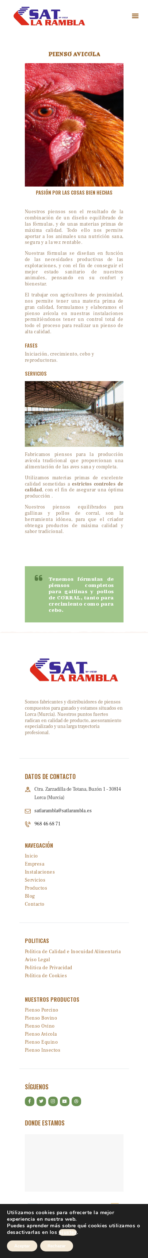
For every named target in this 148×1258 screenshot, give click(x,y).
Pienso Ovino (40, 1026)
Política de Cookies (46, 976)
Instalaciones (40, 872)
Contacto (35, 904)
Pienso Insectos (43, 1050)
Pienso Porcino (41, 1010)
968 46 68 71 (47, 824)
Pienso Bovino (41, 1018)
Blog (30, 896)
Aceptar (22, 1246)
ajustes (68, 1232)
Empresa (35, 864)
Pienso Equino (41, 1042)
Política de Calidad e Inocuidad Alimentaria (73, 952)
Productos (36, 888)
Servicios (35, 880)
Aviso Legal (37, 960)
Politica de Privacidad (48, 968)
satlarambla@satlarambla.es (63, 811)
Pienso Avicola (41, 1034)
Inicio (31, 856)
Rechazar (57, 1246)
